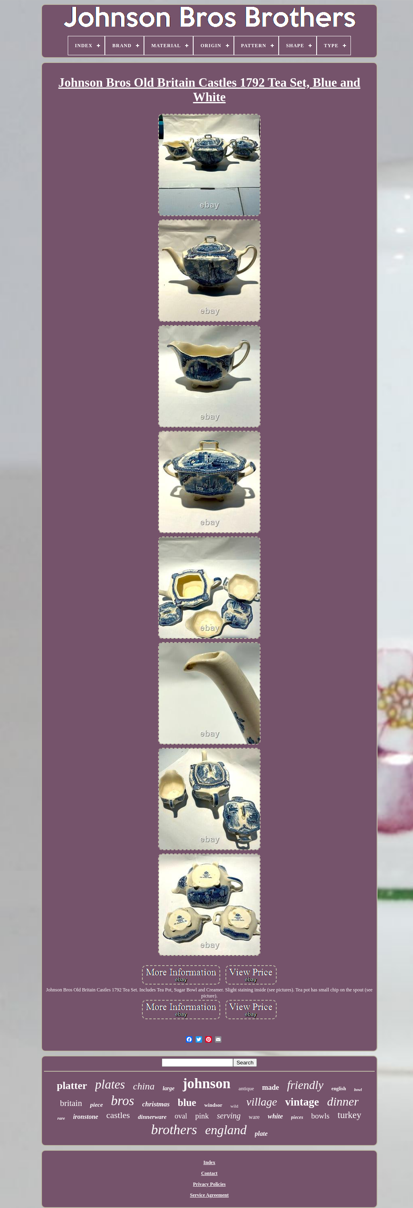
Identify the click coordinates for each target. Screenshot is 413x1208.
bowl (358, 1089)
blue (187, 1102)
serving (229, 1115)
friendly (305, 1085)
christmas (156, 1104)
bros (122, 1100)
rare (61, 1118)
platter (72, 1085)
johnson (207, 1083)
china (143, 1086)
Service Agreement (209, 1195)
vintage (302, 1102)
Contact (209, 1173)
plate (261, 1133)
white (275, 1116)
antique (246, 1088)
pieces (297, 1117)
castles (118, 1115)
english (339, 1088)
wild (234, 1106)
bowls (320, 1116)
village (261, 1101)
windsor (213, 1105)
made (270, 1087)
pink (202, 1116)
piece (96, 1105)
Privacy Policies (209, 1184)
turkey (349, 1115)
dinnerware (152, 1117)
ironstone (85, 1116)
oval (181, 1116)
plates (110, 1084)
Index (209, 1162)
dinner (343, 1101)
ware (254, 1117)
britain (71, 1103)
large (169, 1088)
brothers (174, 1129)
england (225, 1129)
